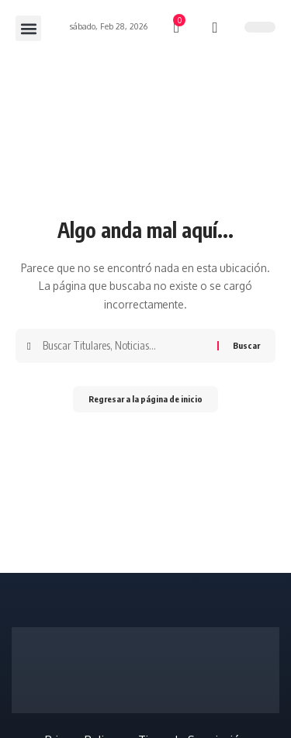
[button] (28, 28)
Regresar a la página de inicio (145, 399)
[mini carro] (178, 28)
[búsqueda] (215, 28)
